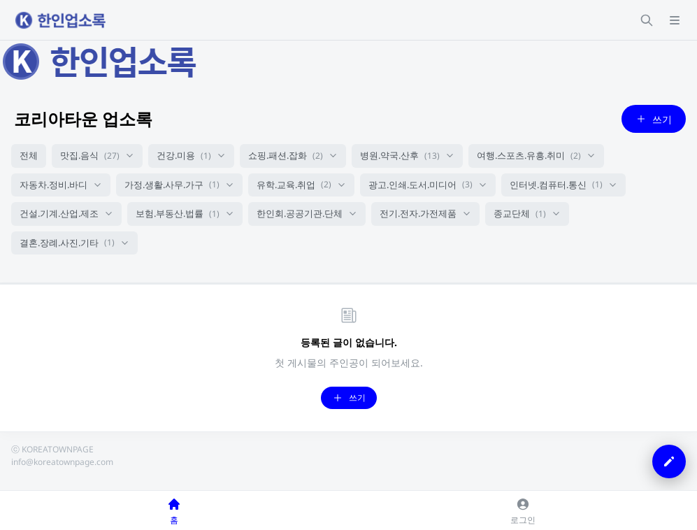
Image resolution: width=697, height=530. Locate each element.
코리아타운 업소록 (83, 118)
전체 (29, 155)
